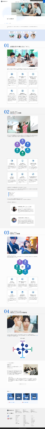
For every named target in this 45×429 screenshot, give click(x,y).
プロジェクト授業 (12, 402)
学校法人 (24, 425)
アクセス (32, 424)
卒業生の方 (25, 417)
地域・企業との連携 (25, 402)
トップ (4, 23)
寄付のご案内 (32, 422)
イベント (32, 415)
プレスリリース (32, 417)
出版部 (24, 424)
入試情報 (16, 422)
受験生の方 (25, 415)
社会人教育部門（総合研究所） (39, 0)
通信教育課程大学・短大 (34, 0)
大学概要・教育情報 (18, 415)
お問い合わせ (32, 425)
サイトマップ (32, 423)
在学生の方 (25, 416)
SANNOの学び (17, 416)
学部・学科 (7, 23)
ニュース (32, 416)
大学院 (31, 0)
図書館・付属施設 (17, 423)
